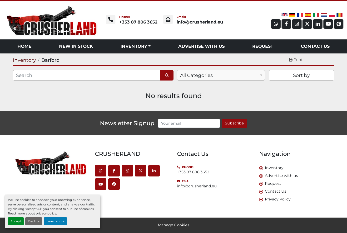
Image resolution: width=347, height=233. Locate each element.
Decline (34, 221)
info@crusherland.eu (200, 22)
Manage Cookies (173, 225)
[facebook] (286, 24)
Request (262, 46)
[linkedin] (317, 24)
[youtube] (328, 24)
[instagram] (297, 24)
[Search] (86, 75)
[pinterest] (338, 24)
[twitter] (307, 24)
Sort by (301, 75)
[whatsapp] (276, 24)
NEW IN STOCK (76, 46)
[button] (135, 46)
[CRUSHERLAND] (50, 163)
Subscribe (234, 123)
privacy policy (46, 213)
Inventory (133, 46)
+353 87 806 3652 (138, 22)
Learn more (55, 221)
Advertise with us (201, 46)
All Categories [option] (196, 75)
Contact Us (315, 46)
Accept (15, 221)
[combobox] (221, 75)
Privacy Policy (278, 199)
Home (24, 46)
